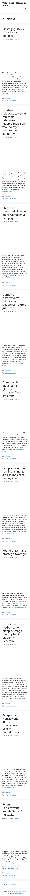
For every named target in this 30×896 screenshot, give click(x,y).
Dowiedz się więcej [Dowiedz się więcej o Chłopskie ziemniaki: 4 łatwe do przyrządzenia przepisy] (8, 278)
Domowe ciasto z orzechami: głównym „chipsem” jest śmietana (13, 389)
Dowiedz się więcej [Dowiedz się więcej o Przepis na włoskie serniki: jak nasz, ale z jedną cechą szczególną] (8, 534)
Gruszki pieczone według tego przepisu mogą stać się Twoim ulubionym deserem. (13, 632)
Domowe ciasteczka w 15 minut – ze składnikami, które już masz (14, 301)
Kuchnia (7, 98)
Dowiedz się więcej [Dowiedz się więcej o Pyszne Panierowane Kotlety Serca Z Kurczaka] (12, 868)
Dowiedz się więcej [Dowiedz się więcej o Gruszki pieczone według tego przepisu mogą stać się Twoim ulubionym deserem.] (20, 698)
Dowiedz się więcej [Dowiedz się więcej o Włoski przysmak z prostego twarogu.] (20, 607)
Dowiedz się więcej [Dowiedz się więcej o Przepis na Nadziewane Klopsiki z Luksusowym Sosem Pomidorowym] (8, 788)
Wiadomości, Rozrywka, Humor (14, 4)
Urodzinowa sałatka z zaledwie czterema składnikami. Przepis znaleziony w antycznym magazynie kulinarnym (14, 122)
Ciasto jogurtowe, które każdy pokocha (13, 32)
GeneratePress (19, 893)
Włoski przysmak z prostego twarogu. (14, 552)
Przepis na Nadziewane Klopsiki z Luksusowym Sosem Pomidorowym (12, 723)
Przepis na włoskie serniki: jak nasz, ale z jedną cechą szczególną (14, 473)
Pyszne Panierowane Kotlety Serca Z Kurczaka (12, 809)
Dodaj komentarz (10, 101)
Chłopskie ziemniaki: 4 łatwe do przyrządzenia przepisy (14, 213)
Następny (14, 884)
